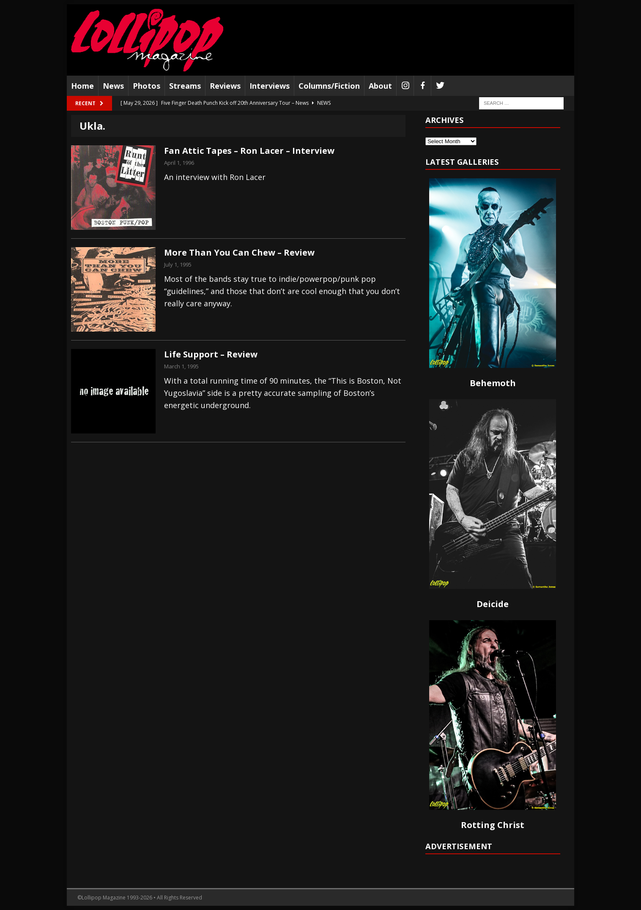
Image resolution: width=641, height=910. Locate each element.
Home (82, 86)
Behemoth (493, 383)
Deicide (493, 604)
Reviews (225, 86)
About (380, 86)
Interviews (269, 86)
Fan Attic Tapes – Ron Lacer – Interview (249, 150)
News (113, 86)
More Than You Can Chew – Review (239, 252)
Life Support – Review (210, 354)
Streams (185, 86)
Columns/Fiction (329, 86)
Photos (146, 86)
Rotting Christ (492, 825)
